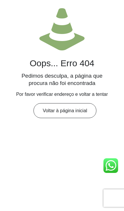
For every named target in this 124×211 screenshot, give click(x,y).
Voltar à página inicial (65, 110)
